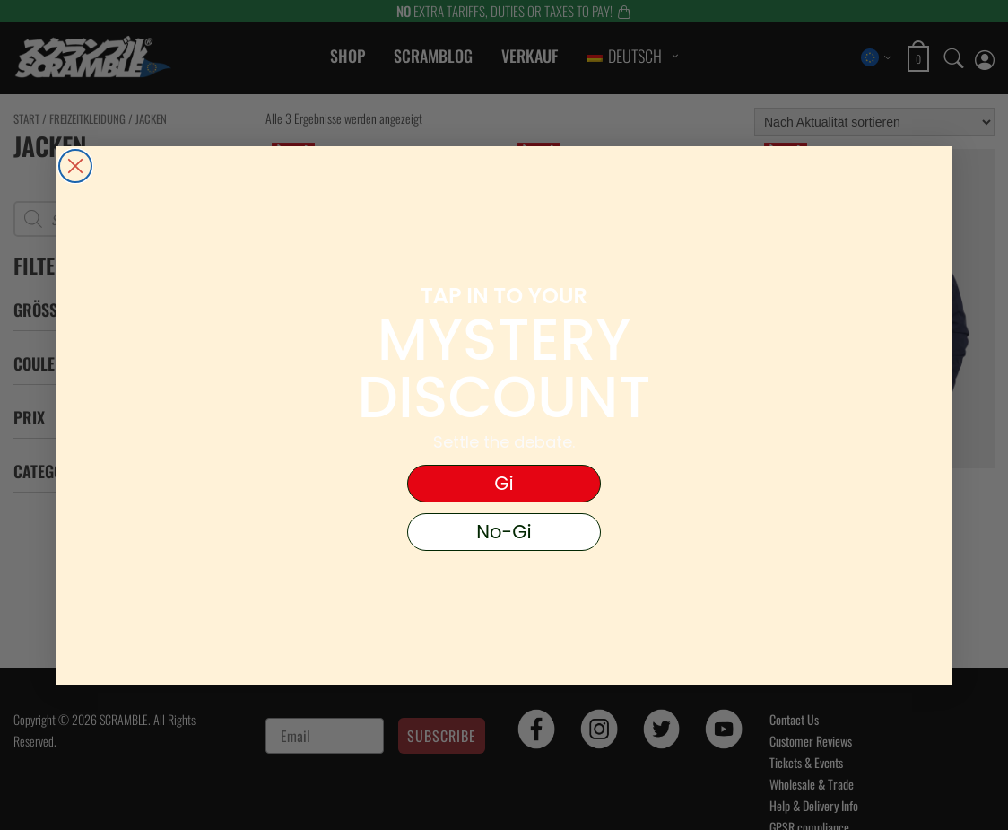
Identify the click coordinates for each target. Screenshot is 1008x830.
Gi (504, 483)
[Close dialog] (75, 166)
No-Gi (503, 532)
